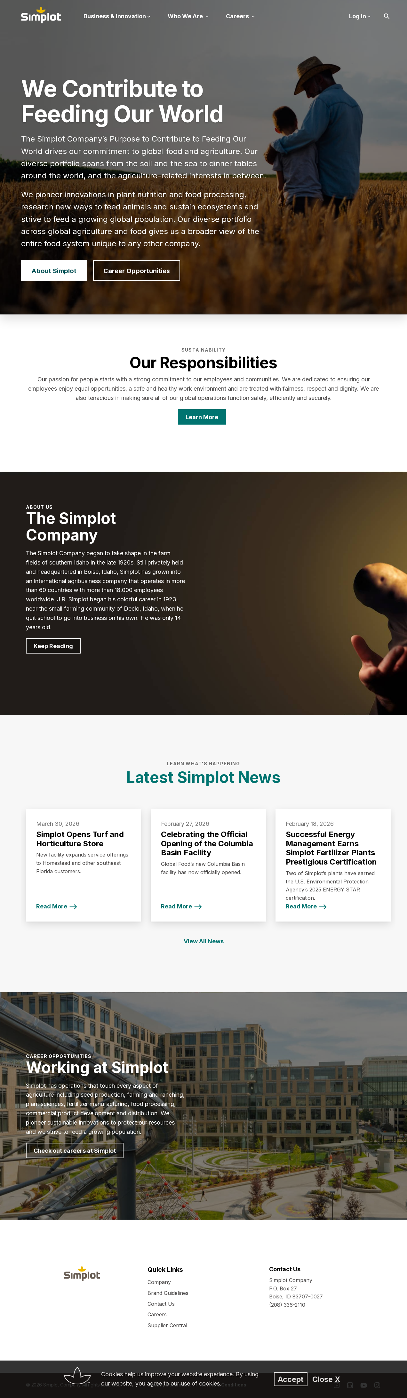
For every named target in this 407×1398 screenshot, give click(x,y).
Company (159, 1282)
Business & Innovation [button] (115, 16)
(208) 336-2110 (287, 1305)
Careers (157, 1314)
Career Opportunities (136, 271)
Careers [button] (238, 16)
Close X (326, 1379)
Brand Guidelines (168, 1293)
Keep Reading (53, 646)
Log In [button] (357, 16)
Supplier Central (167, 1325)
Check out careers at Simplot (75, 1150)
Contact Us (161, 1304)
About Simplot (53, 271)
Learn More (202, 417)
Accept (291, 1379)
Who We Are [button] (186, 16)
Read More (51, 906)
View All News (204, 941)
